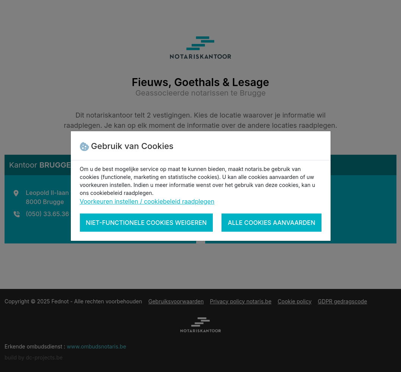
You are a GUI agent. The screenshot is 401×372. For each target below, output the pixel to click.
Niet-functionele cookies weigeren (146, 222)
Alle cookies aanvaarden (271, 222)
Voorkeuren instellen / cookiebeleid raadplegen (147, 201)
